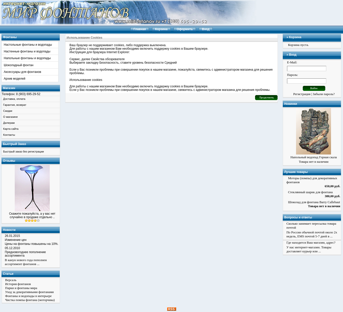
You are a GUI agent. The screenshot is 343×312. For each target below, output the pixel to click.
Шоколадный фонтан (18, 65)
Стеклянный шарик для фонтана (310, 192)
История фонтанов (18, 284)
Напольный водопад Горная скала (314, 157)
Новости (9, 230)
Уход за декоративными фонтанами (29, 292)
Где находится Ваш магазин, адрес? (310, 242)
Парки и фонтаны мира (21, 288)
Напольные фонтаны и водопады (27, 58)
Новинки (290, 104)
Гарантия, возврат (14, 104)
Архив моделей (14, 78)
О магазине (10, 116)
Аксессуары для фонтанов (22, 72)
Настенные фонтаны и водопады (27, 51)
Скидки (7, 110)
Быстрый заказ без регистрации (23, 151)
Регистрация (302, 94)
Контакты (9, 134)
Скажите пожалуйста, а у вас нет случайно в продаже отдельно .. (32, 215)
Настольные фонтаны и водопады (28, 44)
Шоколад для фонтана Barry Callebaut (314, 202)
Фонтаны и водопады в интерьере (28, 296)
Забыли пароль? (324, 94)
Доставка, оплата (14, 98)
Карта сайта (10, 128)
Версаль (10, 280)
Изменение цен (15, 240)
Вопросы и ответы (298, 217)
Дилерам (9, 122)
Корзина (295, 37)
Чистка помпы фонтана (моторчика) (30, 300)
